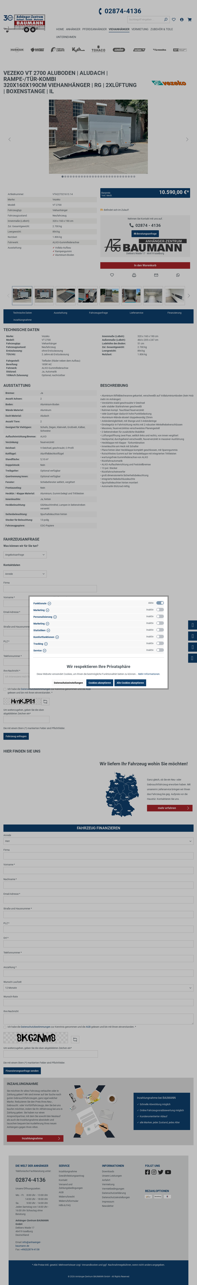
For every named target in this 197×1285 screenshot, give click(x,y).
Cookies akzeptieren (100, 682)
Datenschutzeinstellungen (68, 682)
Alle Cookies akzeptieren (130, 682)
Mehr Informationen (149, 674)
